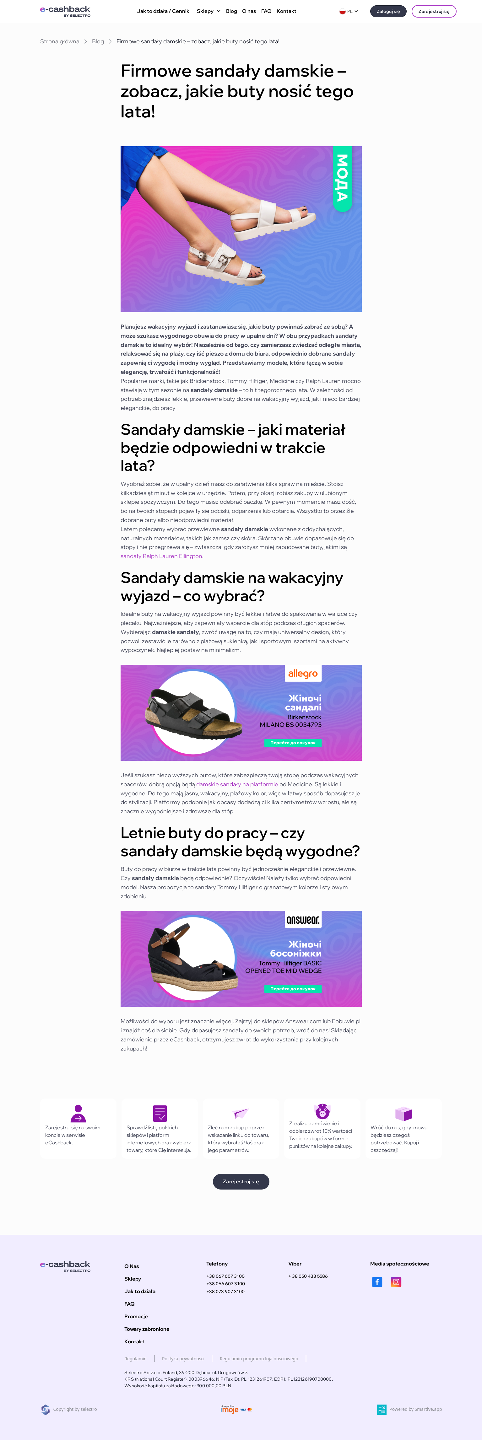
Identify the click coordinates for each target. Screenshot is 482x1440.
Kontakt (286, 11)
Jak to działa (139, 1291)
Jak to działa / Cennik (163, 11)
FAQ (266, 11)
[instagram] (396, 1282)
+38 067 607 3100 (225, 1276)
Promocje (136, 1316)
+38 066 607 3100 (225, 1284)
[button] (208, 11)
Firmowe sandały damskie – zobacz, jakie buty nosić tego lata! (197, 41)
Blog (231, 11)
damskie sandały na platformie (237, 784)
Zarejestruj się (434, 11)
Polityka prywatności (183, 1359)
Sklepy (132, 1279)
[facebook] (377, 1282)
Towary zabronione (147, 1329)
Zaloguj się (388, 11)
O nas (249, 11)
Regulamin (135, 1359)
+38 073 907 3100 (225, 1291)
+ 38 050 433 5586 (308, 1276)
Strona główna (59, 41)
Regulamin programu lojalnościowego (259, 1359)
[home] (69, 11)
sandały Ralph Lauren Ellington (161, 556)
